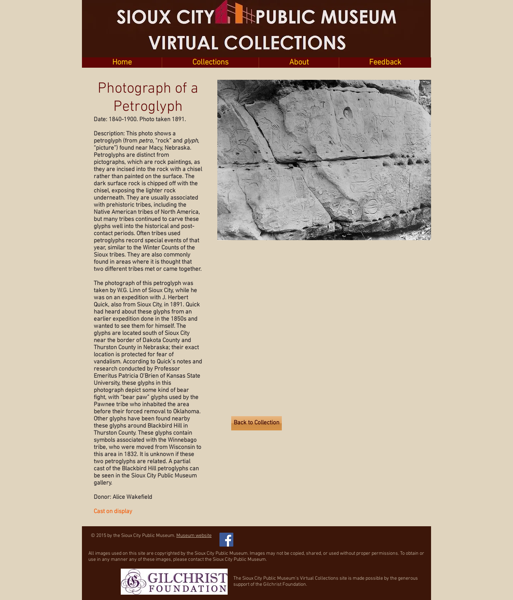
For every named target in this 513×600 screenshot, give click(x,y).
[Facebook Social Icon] (226, 540)
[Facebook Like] (274, 535)
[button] (210, 62)
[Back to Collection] (256, 423)
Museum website (194, 536)
